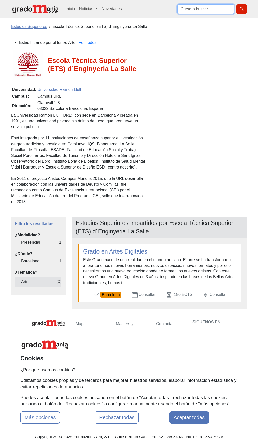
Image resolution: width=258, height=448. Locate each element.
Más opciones (40, 417)
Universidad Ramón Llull (59, 89)
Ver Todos (87, 42)
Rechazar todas (116, 417)
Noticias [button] (86, 9)
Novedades (112, 9)
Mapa (81, 324)
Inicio (70, 9)
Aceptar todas (189, 417)
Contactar (165, 324)
